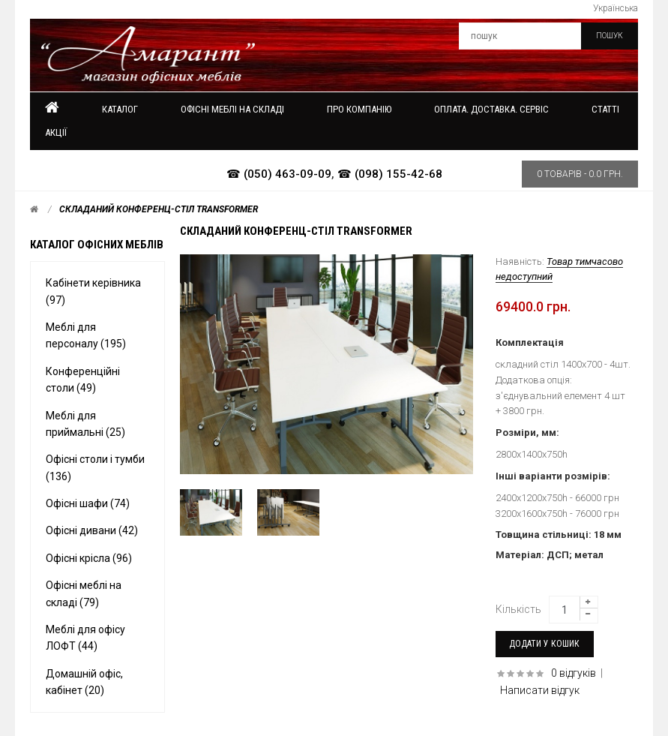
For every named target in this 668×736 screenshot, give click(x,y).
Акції (56, 132)
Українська (615, 8)
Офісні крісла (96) (89, 558)
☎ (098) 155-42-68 (389, 174)
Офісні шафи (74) (88, 503)
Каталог (120, 109)
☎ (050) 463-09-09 (278, 174)
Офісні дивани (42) (92, 530)
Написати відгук (540, 690)
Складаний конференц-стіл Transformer (158, 209)
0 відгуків (573, 673)
